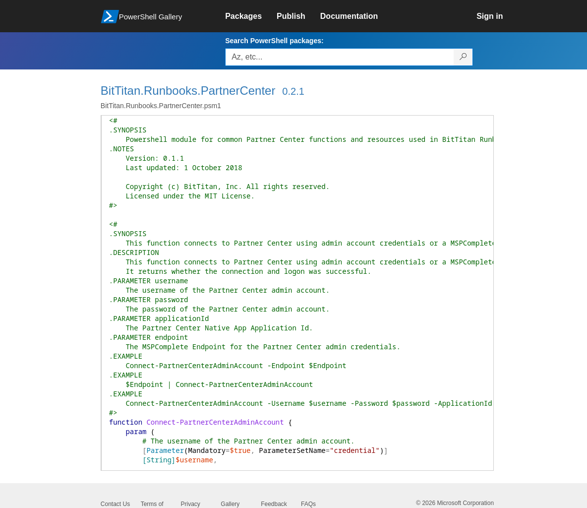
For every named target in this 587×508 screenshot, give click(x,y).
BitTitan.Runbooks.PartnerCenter (188, 90)
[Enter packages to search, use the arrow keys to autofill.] (339, 57)
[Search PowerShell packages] (463, 57)
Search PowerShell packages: (274, 41)
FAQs (308, 504)
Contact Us (115, 504)
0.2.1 (293, 91)
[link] (251, 16)
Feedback (274, 504)
